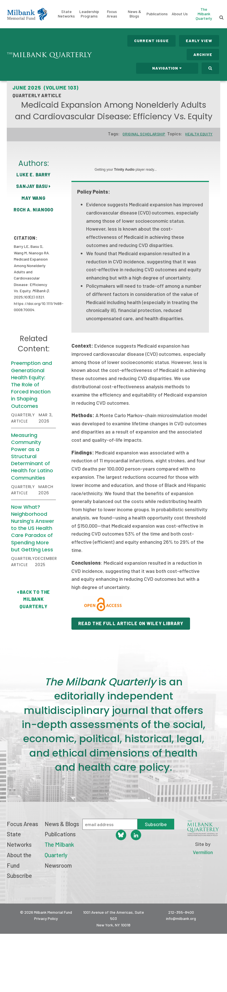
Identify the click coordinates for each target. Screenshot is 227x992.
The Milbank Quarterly (204, 14)
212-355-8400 (181, 912)
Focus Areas (112, 13)
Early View (199, 40)
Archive (202, 54)
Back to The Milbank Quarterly (33, 599)
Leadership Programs (89, 13)
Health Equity (198, 134)
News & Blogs (134, 13)
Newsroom (58, 865)
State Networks (66, 13)
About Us (180, 14)
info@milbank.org (181, 918)
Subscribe (19, 875)
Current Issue (151, 40)
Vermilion (203, 852)
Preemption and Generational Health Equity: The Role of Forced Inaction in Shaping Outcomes (31, 384)
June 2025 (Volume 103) (45, 88)
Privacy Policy (46, 918)
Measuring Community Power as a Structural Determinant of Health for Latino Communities (32, 456)
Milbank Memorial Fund (27, 14)
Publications (157, 14)
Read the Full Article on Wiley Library (130, 623)
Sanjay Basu (33, 186)
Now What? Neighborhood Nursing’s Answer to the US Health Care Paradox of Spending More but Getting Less (32, 528)
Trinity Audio (124, 170)
